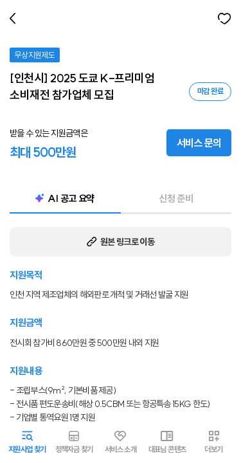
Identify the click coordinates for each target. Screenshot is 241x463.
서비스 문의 (199, 142)
